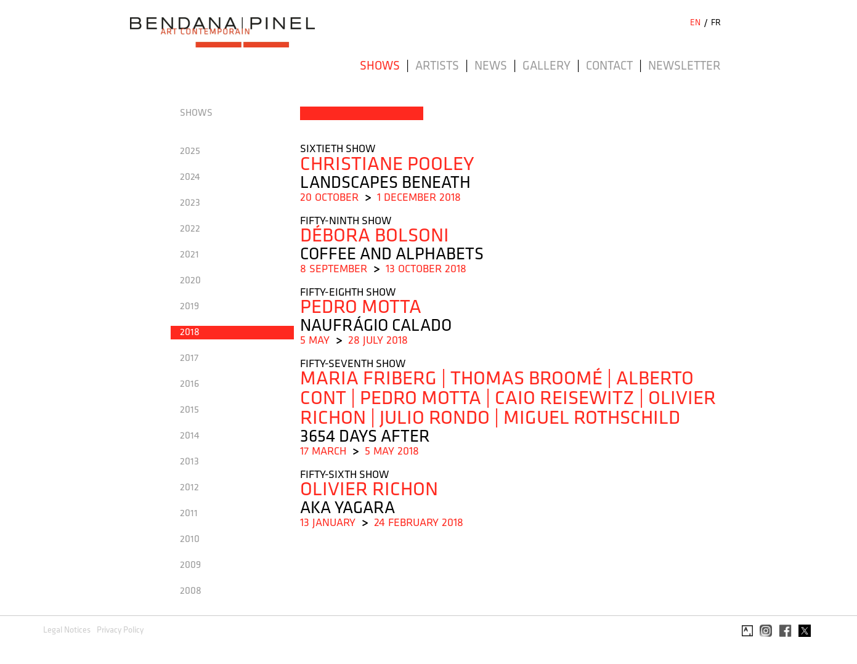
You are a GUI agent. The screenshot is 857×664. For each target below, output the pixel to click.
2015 (189, 410)
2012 (189, 488)
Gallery (546, 66)
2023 (190, 203)
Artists (437, 66)
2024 (190, 177)
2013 (189, 462)
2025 (190, 151)
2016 (189, 384)
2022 (190, 229)
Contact (609, 66)
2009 (190, 565)
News (490, 66)
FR (716, 23)
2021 (189, 255)
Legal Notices (67, 630)
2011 (189, 514)
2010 (190, 540)
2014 (190, 436)
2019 (189, 307)
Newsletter (684, 66)
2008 (190, 591)
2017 (189, 358)
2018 (190, 333)
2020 (190, 281)
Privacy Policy (120, 630)
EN (695, 23)
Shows (380, 66)
